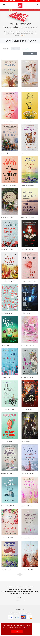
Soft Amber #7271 (5, 217)
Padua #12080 (4, 441)
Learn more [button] (25, 627)
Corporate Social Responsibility (16, 591)
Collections (24, 593)
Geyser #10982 (5, 249)
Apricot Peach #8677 (6, 185)
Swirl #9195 (4, 153)
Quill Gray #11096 (25, 569)
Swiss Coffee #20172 (26, 537)
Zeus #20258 (24, 441)
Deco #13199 (4, 345)
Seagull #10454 (5, 377)
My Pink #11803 (25, 249)
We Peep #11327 (25, 505)
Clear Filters (25, 48)
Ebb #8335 (24, 153)
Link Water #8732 (25, 473)
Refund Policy (27, 589)
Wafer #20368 (24, 89)
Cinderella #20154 (5, 121)
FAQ (3, 591)
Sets (28, 593)
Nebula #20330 (5, 313)
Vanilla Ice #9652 (25, 345)
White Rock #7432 (5, 89)
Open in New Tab (30, 53)
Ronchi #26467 (25, 121)
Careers (36, 591)
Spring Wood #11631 (6, 281)
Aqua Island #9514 (5, 505)
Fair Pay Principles (28, 591)
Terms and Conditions (14, 589)
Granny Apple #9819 (6, 409)
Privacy (22, 589)
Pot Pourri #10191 (5, 537)
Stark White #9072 (25, 217)
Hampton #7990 (25, 185)
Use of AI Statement (15, 593)
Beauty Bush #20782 (26, 281)
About (6, 591)
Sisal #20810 (4, 569)
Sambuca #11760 (25, 409)
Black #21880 (24, 313)
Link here (23, 35)
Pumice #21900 (25, 377)
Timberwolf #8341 (5, 473)
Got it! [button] (17, 631)
